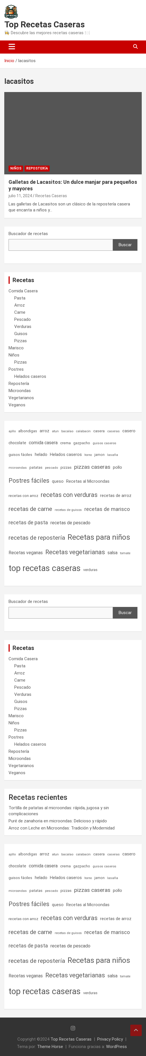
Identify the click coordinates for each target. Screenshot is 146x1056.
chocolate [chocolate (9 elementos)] (17, 443)
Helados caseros (30, 376)
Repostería (37, 168)
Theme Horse (50, 1046)
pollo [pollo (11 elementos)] (117, 467)
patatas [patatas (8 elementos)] (35, 467)
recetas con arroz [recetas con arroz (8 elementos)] (23, 496)
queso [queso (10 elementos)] (58, 481)
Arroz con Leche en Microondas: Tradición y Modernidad (62, 828)
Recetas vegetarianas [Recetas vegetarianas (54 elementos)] (75, 552)
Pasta (19, 298)
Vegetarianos (21, 397)
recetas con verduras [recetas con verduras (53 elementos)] (69, 494)
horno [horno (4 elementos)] (88, 455)
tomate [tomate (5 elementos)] (125, 553)
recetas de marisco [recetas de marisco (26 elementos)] (107, 509)
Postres (16, 369)
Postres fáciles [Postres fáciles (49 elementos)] (29, 480)
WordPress (116, 1046)
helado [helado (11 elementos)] (41, 454)
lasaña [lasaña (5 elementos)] (112, 455)
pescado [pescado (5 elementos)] (51, 468)
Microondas (20, 390)
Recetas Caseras (51, 195)
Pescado (22, 319)
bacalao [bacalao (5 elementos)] (67, 431)
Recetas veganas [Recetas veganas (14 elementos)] (26, 552)
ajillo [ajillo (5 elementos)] (12, 431)
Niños (15, 168)
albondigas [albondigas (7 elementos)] (27, 431)
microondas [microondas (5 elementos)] (18, 468)
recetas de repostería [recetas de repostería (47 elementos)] (37, 537)
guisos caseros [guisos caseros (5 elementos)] (104, 443)
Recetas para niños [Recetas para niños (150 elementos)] (99, 537)
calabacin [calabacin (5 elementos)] (83, 431)
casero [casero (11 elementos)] (128, 430)
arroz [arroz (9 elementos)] (44, 431)
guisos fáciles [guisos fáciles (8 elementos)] (20, 454)
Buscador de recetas (28, 233)
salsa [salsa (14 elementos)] (112, 552)
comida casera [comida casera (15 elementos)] (43, 442)
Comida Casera (23, 290)
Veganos (17, 404)
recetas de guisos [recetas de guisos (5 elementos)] (68, 510)
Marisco (16, 347)
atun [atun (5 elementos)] (55, 431)
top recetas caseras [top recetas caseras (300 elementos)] (45, 568)
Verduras (22, 326)
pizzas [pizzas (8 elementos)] (66, 467)
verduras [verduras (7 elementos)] (90, 570)
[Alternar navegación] (11, 47)
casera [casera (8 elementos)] (99, 431)
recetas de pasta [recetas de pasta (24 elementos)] (28, 522)
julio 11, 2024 (20, 195)
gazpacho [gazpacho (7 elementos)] (81, 443)
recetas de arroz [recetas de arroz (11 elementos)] (115, 495)
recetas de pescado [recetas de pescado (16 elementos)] (70, 522)
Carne (19, 312)
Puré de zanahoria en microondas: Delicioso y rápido (58, 820)
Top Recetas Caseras (44, 24)
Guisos (20, 333)
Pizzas (20, 340)
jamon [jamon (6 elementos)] (99, 455)
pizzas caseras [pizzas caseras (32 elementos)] (92, 467)
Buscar (125, 244)
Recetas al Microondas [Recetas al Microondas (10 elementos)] (88, 481)
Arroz (19, 305)
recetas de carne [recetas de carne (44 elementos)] (30, 508)
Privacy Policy (110, 1039)
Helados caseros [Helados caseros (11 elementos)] (66, 454)
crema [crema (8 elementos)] (65, 443)
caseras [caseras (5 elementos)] (113, 431)
